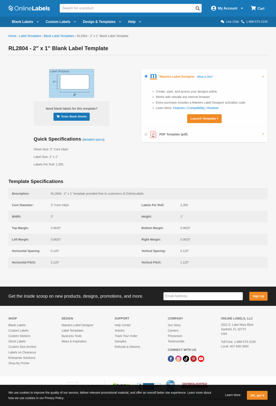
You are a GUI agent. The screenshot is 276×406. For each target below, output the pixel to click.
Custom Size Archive (22, 346)
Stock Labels (17, 341)
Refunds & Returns (127, 346)
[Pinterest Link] (194, 358)
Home (12, 36)
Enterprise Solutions (21, 357)
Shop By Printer (19, 363)
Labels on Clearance (22, 352)
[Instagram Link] (178, 358)
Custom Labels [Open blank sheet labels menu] (61, 22)
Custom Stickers (19, 336)
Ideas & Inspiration (73, 341)
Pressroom (175, 336)
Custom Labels (18, 330)
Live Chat (230, 21)
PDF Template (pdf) (166, 134)
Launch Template (204, 118)
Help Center (123, 325)
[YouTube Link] (201, 358)
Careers (173, 330)
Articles (120, 330)
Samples (120, 341)
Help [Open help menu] (134, 22)
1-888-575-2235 (254, 21)
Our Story (174, 325)
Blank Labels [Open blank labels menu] (25, 22)
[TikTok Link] (186, 358)
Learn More (233, 395)
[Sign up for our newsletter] (203, 296)
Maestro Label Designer (77, 325)
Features (179, 108)
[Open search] (198, 8)
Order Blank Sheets (71, 116)
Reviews (213, 108)
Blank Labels (17, 325)
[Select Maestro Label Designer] (146, 76)
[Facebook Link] (171, 358)
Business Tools (71, 336)
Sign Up (258, 296)
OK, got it (257, 395)
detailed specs (93, 139)
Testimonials (176, 341)
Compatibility (196, 108)
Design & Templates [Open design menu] (102, 22)
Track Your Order (126, 336)
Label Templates (30, 36)
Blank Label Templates (59, 36)
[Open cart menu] (258, 8)
